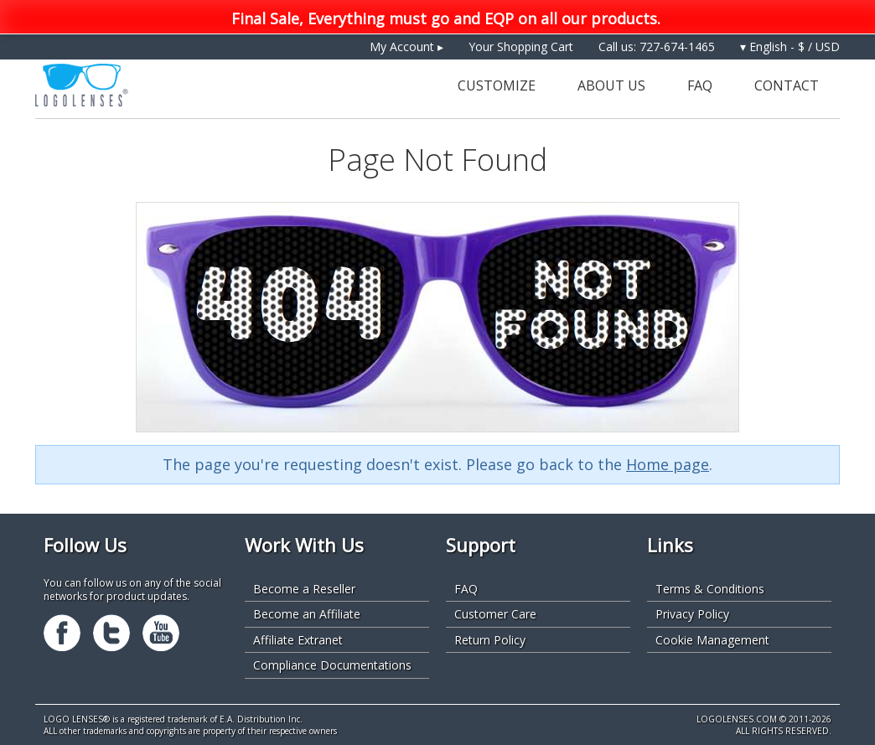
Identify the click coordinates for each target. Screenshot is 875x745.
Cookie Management (712, 640)
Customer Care (495, 614)
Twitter (111, 632)
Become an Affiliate (306, 614)
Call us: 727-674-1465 (656, 46)
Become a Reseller (304, 589)
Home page (667, 464)
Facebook (62, 632)
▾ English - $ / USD (790, 46)
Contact (786, 85)
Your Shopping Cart (521, 46)
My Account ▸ (406, 46)
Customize (497, 85)
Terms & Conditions (709, 589)
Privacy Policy (692, 614)
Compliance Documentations (332, 665)
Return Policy (490, 640)
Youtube (160, 632)
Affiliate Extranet (298, 640)
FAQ (699, 85)
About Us (611, 85)
